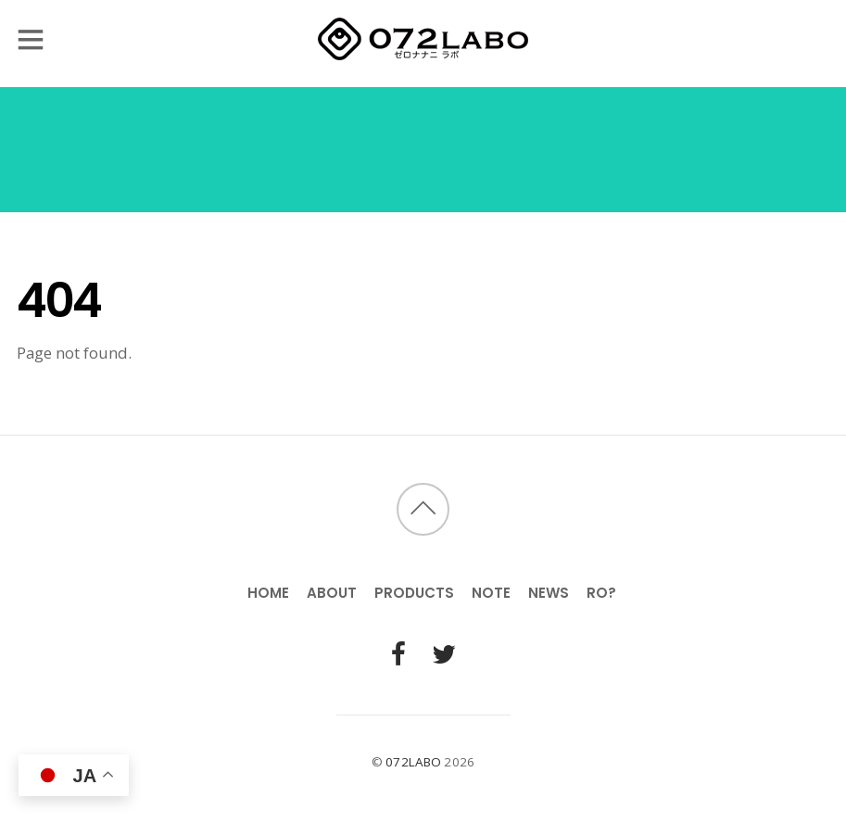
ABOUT (332, 592)
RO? (601, 592)
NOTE (491, 592)
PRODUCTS (414, 592)
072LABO (413, 761)
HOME (268, 592)
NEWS (548, 592)
